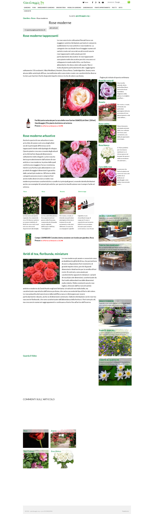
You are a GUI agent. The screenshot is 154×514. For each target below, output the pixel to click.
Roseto (53, 431)
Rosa (25, 431)
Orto (120, 7)
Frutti (114, 7)
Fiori (34, 7)
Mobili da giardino (74, 7)
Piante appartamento (102, 7)
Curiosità (27, 11)
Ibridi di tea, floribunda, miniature (45, 254)
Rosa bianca (56, 451)
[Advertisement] (46, 16)
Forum (85, 2)
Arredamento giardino (46, 7)
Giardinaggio (88, 7)
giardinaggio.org (82, 16)
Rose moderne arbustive (39, 135)
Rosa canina (28, 451)
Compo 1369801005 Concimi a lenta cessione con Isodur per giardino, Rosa (64, 238)
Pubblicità (125, 511)
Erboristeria (61, 7)
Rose (33, 18)
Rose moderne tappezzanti (40, 35)
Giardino (27, 7)
